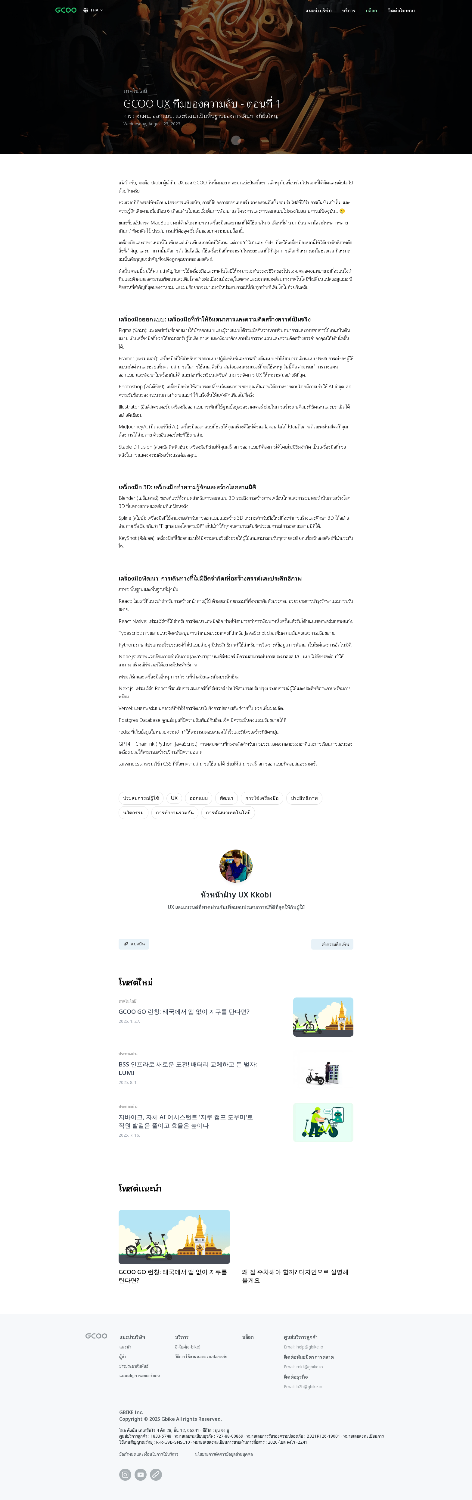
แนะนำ (125, 1346)
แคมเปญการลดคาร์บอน (139, 1375)
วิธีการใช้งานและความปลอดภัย (201, 1356)
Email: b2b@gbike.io (303, 1386)
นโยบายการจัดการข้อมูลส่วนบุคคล (224, 1453)
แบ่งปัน (134, 944)
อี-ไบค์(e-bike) (187, 1346)
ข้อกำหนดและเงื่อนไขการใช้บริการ (148, 1453)
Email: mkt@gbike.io (303, 1366)
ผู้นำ (122, 1356)
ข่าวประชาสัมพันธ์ (133, 1365)
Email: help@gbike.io (303, 1346)
